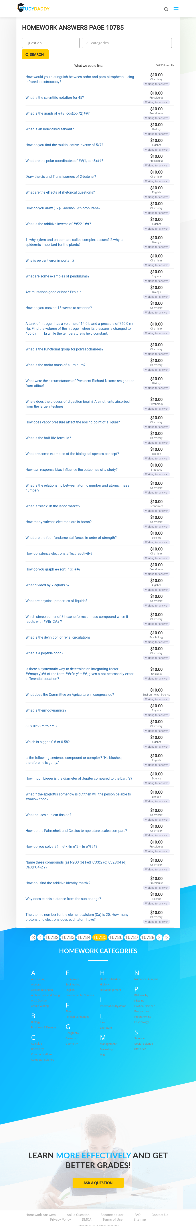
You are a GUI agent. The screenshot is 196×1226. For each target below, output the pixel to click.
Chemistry (37, 1038)
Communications (41, 1043)
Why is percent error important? (50, 249)
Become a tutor (112, 1204)
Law (102, 1011)
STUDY (40, 9)
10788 (147, 926)
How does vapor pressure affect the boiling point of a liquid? (73, 411)
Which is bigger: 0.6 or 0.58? (48, 730)
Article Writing (40, 994)
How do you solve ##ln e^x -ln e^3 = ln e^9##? (61, 835)
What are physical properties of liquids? (56, 589)
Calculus (36, 1032)
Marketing (106, 1038)
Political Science (144, 995)
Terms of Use (113, 1208)
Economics (72, 968)
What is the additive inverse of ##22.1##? (58, 212)
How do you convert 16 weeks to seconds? (59, 296)
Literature (106, 1016)
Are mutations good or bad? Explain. (54, 281)
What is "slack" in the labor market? (53, 495)
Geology (70, 1027)
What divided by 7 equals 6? (47, 574)
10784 (84, 926)
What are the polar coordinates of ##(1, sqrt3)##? (64, 149)
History (104, 973)
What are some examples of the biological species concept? (72, 442)
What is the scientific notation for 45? (55, 86)
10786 (116, 926)
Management (108, 1032)
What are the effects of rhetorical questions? (60, 181)
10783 (68, 926)
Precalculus (141, 1000)
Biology (35, 1011)
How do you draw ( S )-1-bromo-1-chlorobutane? (63, 197)
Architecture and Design (46, 984)
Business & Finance (43, 1016)
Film (68, 1000)
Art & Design (39, 989)
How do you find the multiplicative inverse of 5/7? (64, 134)
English (70, 978)
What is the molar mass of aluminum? (55, 354)
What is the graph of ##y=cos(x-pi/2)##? (58, 102)
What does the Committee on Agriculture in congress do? (70, 683)
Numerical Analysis (146, 968)
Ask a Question (98, 1171)
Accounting (38, 968)
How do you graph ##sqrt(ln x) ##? (53, 558)
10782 (52, 926)
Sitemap (140, 1208)
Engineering (72, 973)
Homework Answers (41, 1204)
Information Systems (113, 995)
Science (139, 1027)
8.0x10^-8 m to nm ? (41, 715)
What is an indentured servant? (50, 118)
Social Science (143, 1032)
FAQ (138, 1204)
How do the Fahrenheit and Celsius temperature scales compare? (76, 819)
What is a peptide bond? (44, 642)
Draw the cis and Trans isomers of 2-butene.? (61, 165)
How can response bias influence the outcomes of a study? (72, 458)
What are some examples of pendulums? (57, 265)
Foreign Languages (77, 1005)
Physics (139, 989)
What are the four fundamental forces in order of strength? (71, 526)
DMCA (86, 1208)
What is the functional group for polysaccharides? (64, 338)
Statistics (140, 1038)
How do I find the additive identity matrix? (58, 872)
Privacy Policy (60, 1208)
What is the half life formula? (48, 427)
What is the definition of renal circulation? (58, 626)
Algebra (36, 973)
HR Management (110, 978)
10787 (132, 926)
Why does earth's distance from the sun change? (63, 887)
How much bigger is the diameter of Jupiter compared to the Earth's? (79, 767)
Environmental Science (79, 984)
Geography (72, 1022)
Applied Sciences (42, 978)
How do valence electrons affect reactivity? (59, 542)
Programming (142, 1005)
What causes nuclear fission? (48, 803)
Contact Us (160, 1204)
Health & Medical (110, 968)
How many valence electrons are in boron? (59, 510)
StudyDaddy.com (109, 1214)
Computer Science (42, 1048)
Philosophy (141, 984)
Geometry (71, 1032)
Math (103, 1043)
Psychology (141, 1011)
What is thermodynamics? (46, 699)
